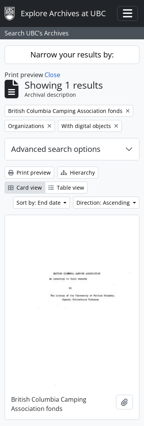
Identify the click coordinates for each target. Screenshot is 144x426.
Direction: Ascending (103, 202)
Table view (66, 187)
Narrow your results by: (72, 54)
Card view (25, 187)
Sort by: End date (39, 202)
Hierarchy (78, 172)
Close (52, 75)
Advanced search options (56, 149)
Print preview (29, 172)
